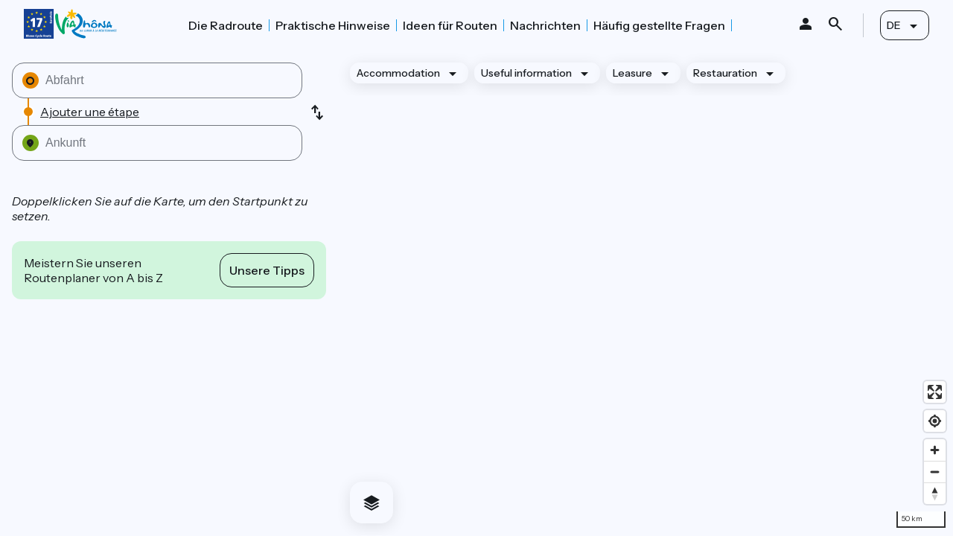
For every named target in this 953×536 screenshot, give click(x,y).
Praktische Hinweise (332, 25)
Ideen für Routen (450, 25)
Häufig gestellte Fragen (659, 25)
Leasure (632, 73)
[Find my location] (935, 421)
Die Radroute (225, 25)
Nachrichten (545, 25)
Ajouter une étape (89, 111)
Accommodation (398, 73)
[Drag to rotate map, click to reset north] (935, 493)
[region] (645, 293)
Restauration (725, 73)
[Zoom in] (935, 450)
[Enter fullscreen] (935, 392)
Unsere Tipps (267, 270)
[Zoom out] (935, 471)
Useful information (526, 73)
